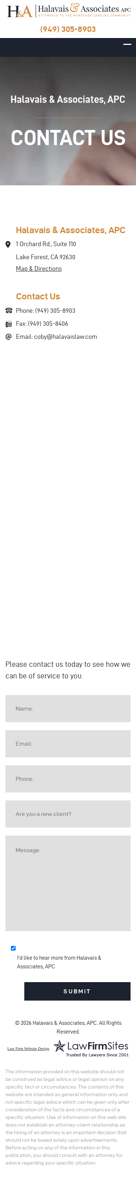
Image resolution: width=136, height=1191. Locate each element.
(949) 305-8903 (68, 29)
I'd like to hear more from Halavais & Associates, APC (59, 962)
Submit (77, 991)
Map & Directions (39, 268)
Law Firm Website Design (28, 1048)
